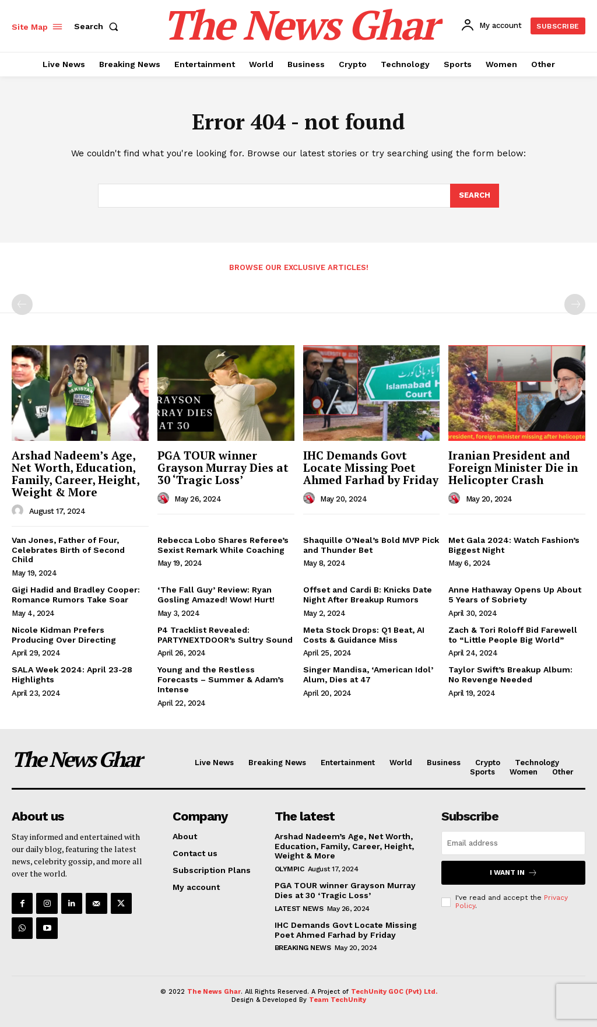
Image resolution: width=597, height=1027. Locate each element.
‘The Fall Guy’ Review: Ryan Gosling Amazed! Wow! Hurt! (216, 594)
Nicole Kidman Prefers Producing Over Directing (64, 634)
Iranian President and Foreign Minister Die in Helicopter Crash (513, 467)
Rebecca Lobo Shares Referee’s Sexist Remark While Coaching (223, 545)
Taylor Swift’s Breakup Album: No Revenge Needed (510, 674)
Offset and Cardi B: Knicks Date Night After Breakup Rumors (367, 594)
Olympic (289, 869)
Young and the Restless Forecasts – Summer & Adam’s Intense (220, 679)
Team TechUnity (337, 1000)
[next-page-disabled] (574, 304)
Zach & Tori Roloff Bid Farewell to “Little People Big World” (512, 634)
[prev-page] (22, 304)
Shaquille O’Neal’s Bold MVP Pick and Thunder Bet (371, 545)
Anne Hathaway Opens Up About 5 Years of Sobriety (514, 594)
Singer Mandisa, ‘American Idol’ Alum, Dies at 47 (368, 674)
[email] (513, 843)
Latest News (299, 909)
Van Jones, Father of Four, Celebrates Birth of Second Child (68, 550)
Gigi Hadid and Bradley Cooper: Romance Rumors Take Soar (76, 594)
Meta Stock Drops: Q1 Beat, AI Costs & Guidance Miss (363, 634)
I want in (514, 873)
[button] (98, 26)
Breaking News (303, 948)
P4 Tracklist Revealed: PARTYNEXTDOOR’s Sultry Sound (225, 634)
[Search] (474, 196)
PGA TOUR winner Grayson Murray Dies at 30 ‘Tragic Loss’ (223, 467)
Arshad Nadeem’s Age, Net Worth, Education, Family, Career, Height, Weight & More (76, 473)
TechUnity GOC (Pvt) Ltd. (394, 992)
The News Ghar (214, 992)
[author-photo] (19, 510)
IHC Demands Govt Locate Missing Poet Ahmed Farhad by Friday (370, 467)
